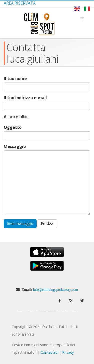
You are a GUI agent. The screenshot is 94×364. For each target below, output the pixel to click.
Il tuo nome (15, 78)
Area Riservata (20, 3)
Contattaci (49, 352)
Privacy (68, 352)
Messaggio (15, 146)
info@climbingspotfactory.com (55, 289)
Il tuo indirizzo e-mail (25, 97)
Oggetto (13, 127)
